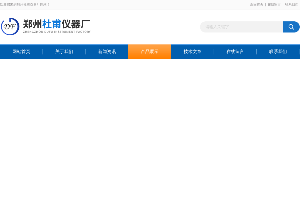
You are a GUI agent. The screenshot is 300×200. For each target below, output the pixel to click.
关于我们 (64, 51)
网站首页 (21, 51)
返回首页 (256, 4)
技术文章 (192, 51)
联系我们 (291, 4)
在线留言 (274, 4)
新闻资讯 (107, 51)
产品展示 (150, 51)
